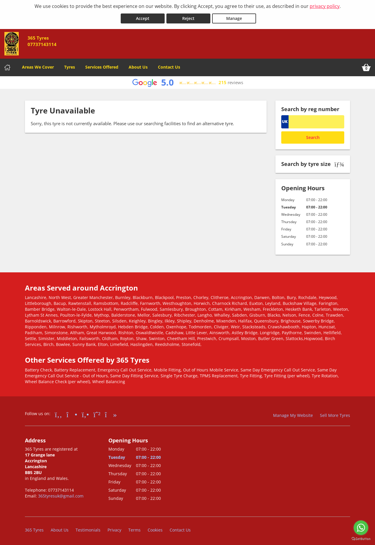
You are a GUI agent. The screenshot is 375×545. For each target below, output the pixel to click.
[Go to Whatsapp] (96, 413)
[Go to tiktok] (111, 413)
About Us (138, 66)
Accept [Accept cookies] (142, 17)
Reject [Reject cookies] (188, 17)
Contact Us (169, 66)
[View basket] (366, 66)
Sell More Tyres (335, 414)
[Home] (7, 66)
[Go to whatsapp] (361, 527)
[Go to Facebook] (58, 413)
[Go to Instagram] (72, 413)
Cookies (155, 529)
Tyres (69, 66)
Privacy (114, 529)
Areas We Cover (38, 66)
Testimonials (88, 529)
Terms (134, 529)
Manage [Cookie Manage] (234, 17)
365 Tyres (34, 529)
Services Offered (101, 66)
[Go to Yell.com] (85, 413)
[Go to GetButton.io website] (361, 539)
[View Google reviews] (187, 81)
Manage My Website (293, 414)
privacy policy (325, 6)
